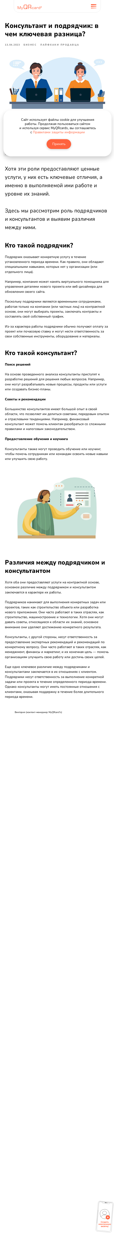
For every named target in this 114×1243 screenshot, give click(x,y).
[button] (104, 1218)
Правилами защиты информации (59, 132)
